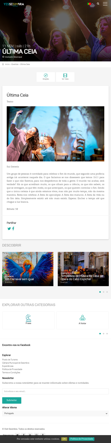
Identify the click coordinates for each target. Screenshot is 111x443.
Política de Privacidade (12, 369)
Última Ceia (25, 64)
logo (16, 5)
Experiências (7, 366)
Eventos (15, 64)
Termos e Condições (11, 373)
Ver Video (65, 77)
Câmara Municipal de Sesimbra (15, 363)
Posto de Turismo (10, 360)
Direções (46, 79)
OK (64, 439)
